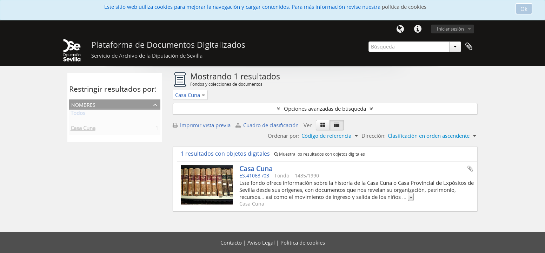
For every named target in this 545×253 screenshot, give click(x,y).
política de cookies (404, 6)
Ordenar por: (283, 135)
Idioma (400, 29)
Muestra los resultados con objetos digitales (319, 154)
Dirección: (373, 135)
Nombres (83, 104)
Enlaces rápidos (418, 29)
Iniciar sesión (450, 29)
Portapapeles (469, 47)
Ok (523, 8)
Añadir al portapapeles (470, 168)
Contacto (231, 242)
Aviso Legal (261, 242)
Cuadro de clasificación (267, 125)
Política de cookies (302, 242)
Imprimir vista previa (202, 125)
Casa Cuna (83, 129)
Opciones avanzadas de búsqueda (325, 108)
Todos (78, 114)
